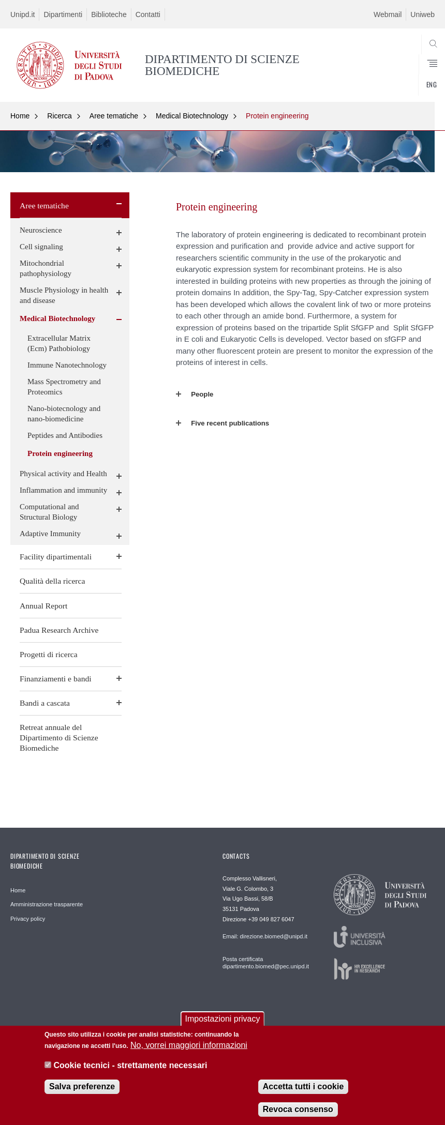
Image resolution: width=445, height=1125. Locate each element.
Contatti (148, 14)
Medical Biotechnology (192, 116)
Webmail (388, 14)
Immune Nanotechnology (67, 365)
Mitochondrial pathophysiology (45, 268)
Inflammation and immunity (63, 490)
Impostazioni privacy (222, 1020)
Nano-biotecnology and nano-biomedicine (63, 413)
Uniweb (422, 14)
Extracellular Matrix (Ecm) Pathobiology (59, 343)
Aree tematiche (114, 116)
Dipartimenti (62, 14)
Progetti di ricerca (49, 654)
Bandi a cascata (45, 702)
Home (19, 116)
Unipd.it (22, 14)
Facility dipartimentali (56, 556)
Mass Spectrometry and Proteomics (64, 386)
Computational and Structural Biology (49, 512)
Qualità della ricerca (52, 580)
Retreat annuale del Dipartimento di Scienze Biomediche (59, 737)
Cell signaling (41, 246)
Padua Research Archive (59, 630)
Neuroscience (41, 230)
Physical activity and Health (63, 473)
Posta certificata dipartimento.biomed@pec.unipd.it (265, 962)
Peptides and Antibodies (64, 435)
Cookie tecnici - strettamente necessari (130, 1066)
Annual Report (43, 605)
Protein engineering (277, 116)
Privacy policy (27, 919)
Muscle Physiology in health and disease (64, 295)
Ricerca (59, 116)
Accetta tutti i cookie (303, 1088)
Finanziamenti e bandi (56, 678)
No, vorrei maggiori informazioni (188, 1047)
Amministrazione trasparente (46, 904)
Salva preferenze (82, 1088)
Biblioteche (109, 14)
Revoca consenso (298, 1111)
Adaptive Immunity (50, 533)
